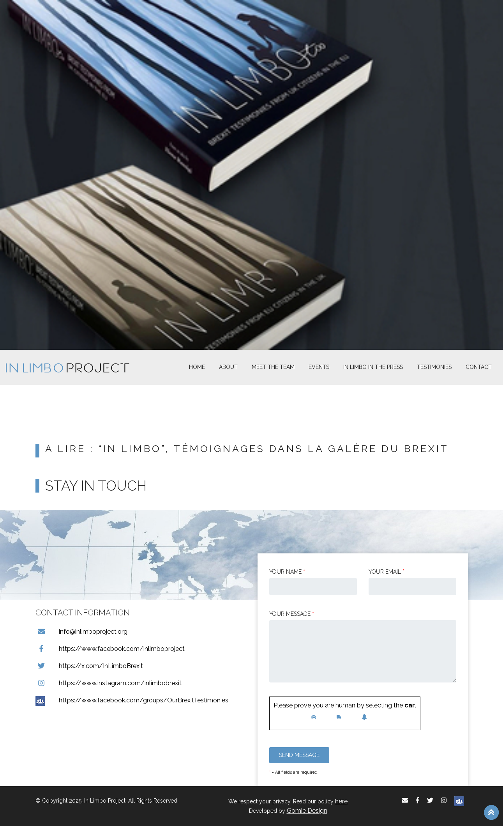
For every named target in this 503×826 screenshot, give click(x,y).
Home (197, 367)
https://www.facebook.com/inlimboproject (110, 648)
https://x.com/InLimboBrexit (89, 666)
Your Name (287, 572)
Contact (479, 367)
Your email (386, 572)
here (341, 801)
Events (319, 367)
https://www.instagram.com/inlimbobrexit (108, 683)
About (228, 367)
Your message (291, 614)
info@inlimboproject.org (81, 631)
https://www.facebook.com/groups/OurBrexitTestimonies (131, 700)
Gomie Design (307, 810)
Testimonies (434, 367)
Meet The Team (273, 367)
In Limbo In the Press (373, 367)
